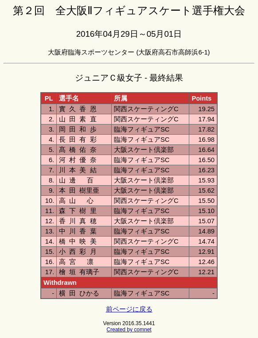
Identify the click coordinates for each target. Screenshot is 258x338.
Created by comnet (128, 329)
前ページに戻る (129, 309)
